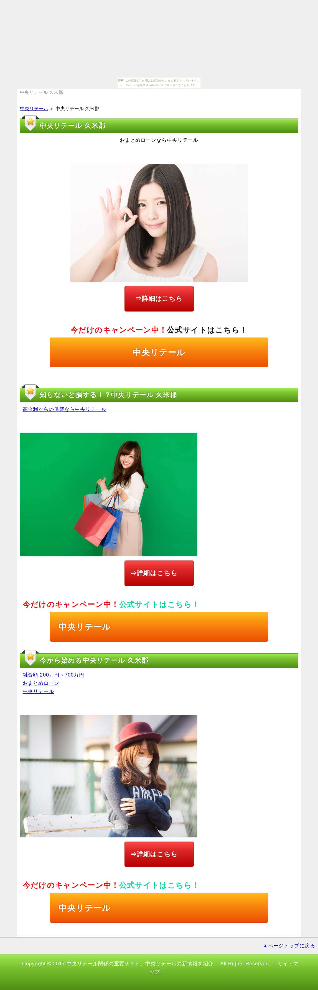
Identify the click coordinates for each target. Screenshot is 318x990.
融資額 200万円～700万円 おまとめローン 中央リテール (54, 683)
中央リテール (34, 108)
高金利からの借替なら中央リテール (64, 409)
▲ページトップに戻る (289, 945)
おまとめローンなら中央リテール (159, 140)
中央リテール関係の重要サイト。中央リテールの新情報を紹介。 (142, 963)
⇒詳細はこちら (159, 298)
